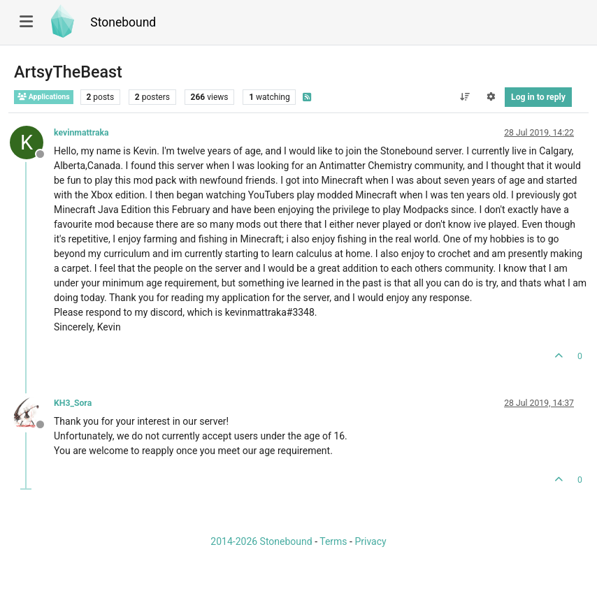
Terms (333, 541)
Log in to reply (538, 97)
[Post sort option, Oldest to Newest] (464, 97)
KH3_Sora (73, 403)
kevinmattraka (81, 133)
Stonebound (123, 22)
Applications (43, 96)
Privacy (370, 541)
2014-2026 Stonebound (261, 541)
